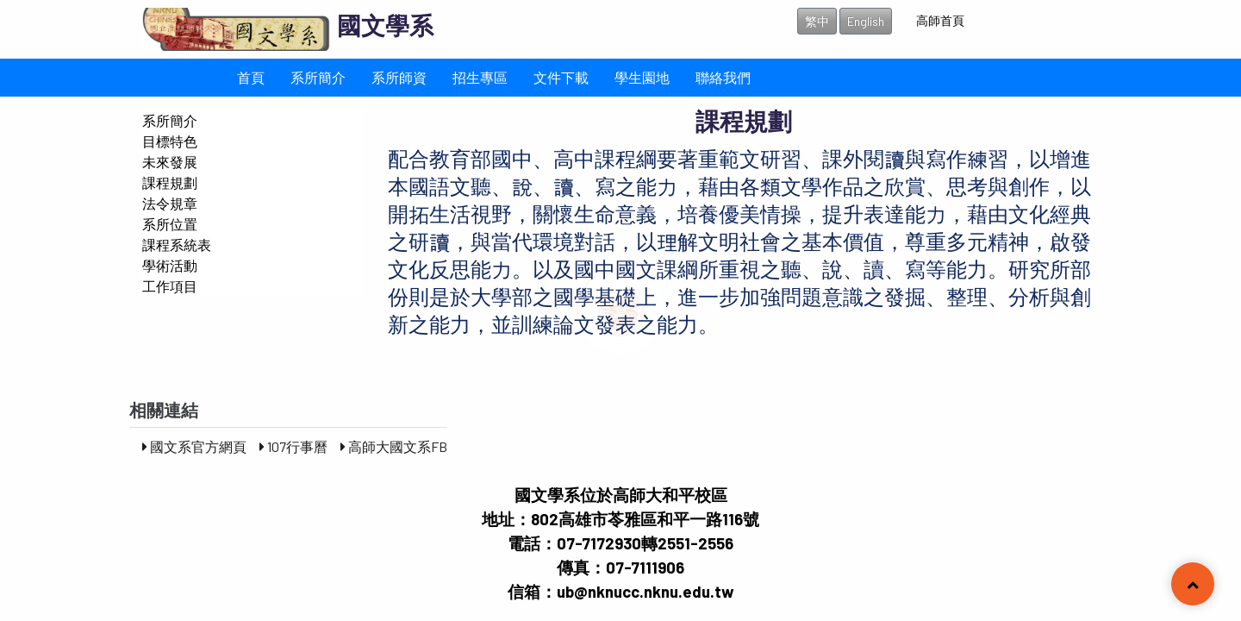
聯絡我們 (723, 77)
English (865, 21)
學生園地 (642, 77)
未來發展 (169, 162)
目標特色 (169, 141)
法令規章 (169, 203)
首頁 (251, 77)
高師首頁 (940, 20)
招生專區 (480, 77)
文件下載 (561, 77)
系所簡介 (318, 77)
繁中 (817, 21)
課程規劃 (169, 182)
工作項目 (169, 286)
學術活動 (169, 265)
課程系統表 (176, 244)
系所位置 (169, 224)
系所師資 (399, 77)
